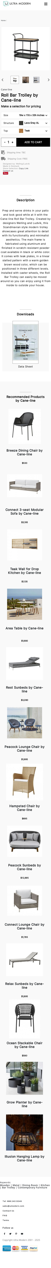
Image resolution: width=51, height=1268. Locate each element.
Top (25, 131)
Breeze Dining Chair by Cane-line (24, 452)
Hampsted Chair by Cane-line (24, 808)
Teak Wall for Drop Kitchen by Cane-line (24, 571)
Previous (2, 76)
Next (49, 76)
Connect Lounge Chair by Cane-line (24, 926)
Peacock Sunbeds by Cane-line (24, 867)
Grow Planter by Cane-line (25, 1104)
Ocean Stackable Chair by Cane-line (24, 1045)
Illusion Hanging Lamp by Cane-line (24, 1158)
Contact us (8, 171)
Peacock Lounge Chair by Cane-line (24, 748)
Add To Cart (33, 142)
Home (3, 20)
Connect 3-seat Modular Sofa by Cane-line (24, 511)
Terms (6, 1220)
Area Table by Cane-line (24, 628)
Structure (25, 123)
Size (25, 115)
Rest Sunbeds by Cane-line (24, 689)
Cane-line (6, 89)
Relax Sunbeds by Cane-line (24, 985)
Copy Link (23, 168)
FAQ (5, 1215)
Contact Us (8, 1211)
